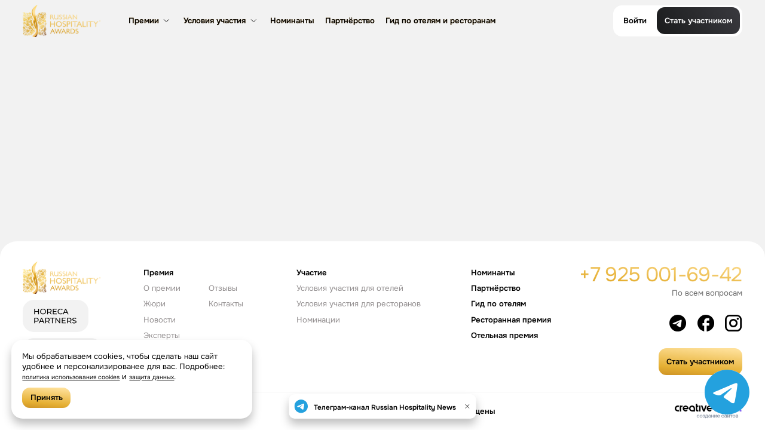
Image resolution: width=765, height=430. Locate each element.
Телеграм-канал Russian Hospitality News (384, 407)
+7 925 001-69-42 (660, 274)
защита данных (185, 376)
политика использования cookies (84, 376)
